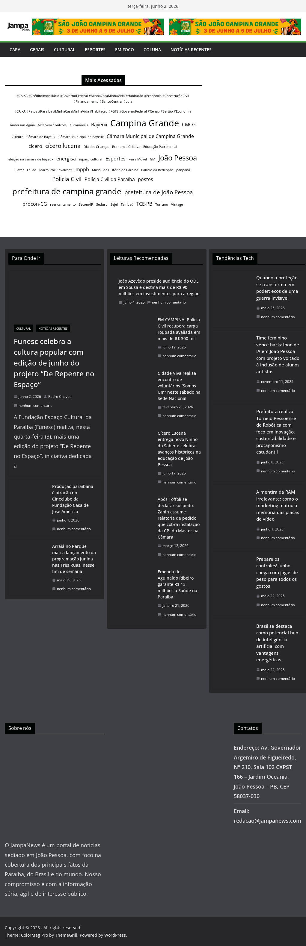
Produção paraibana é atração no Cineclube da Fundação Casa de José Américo (72, 498)
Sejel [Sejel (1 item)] (114, 204)
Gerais (37, 49)
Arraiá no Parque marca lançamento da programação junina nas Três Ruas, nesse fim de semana (74, 558)
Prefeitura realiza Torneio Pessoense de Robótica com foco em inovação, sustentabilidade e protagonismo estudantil (276, 431)
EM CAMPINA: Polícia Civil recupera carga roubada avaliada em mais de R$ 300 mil (179, 329)
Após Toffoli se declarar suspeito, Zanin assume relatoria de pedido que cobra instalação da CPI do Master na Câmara (179, 518)
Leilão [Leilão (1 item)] (31, 170)
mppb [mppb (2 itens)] (82, 169)
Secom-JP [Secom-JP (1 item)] (86, 204)
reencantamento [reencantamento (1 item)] (63, 204)
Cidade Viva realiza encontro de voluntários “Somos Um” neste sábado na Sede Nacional (179, 385)
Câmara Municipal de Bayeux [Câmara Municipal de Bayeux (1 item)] (81, 137)
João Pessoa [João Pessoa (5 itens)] (177, 158)
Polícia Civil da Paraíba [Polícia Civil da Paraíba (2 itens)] (110, 179)
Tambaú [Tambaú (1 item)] (127, 204)
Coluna (152, 49)
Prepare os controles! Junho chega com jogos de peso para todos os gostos (277, 572)
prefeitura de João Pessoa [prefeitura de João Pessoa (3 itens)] (158, 192)
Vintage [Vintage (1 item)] (177, 204)
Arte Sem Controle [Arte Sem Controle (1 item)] (52, 125)
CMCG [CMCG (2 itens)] (189, 124)
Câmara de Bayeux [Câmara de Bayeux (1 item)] (40, 137)
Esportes (95, 49)
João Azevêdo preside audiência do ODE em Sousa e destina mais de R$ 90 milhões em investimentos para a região (159, 287)
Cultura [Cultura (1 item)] (17, 137)
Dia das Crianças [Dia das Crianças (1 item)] (96, 147)
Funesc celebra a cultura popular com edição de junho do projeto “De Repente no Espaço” (54, 362)
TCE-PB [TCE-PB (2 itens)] (144, 204)
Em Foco (124, 49)
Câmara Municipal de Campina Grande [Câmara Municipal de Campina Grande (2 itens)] (150, 136)
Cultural (64, 49)
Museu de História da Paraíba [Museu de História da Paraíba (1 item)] (115, 170)
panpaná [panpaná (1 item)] (183, 170)
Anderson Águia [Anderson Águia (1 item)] (22, 125)
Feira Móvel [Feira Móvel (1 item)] (138, 159)
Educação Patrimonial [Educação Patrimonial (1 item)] (160, 147)
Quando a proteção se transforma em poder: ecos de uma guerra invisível (277, 288)
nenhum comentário (33, 405)
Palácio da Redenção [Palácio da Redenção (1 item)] (157, 170)
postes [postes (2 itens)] (145, 179)
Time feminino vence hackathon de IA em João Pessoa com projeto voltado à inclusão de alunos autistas (277, 355)
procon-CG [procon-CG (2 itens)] (34, 204)
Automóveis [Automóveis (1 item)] (79, 125)
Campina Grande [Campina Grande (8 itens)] (144, 123)
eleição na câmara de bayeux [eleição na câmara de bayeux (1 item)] (30, 159)
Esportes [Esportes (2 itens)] (115, 158)
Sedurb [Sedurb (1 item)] (102, 204)
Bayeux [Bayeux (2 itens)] (99, 124)
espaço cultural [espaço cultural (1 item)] (90, 159)
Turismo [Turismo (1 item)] (161, 204)
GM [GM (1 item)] (152, 159)
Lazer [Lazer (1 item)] (20, 170)
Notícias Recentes (191, 49)
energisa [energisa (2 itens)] (66, 158)
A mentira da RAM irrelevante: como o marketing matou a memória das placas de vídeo (277, 505)
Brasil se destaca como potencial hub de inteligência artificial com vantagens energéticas (277, 643)
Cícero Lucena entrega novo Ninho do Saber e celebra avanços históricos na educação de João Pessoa (179, 448)
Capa (15, 49)
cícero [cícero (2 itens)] (35, 146)
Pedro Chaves (59, 396)
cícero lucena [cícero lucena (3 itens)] (63, 146)
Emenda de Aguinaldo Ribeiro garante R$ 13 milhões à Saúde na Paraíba (177, 584)
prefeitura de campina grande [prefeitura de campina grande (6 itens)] (66, 191)
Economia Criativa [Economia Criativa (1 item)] (126, 147)
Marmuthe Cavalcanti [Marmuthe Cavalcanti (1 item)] (56, 170)
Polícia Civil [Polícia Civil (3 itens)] (67, 179)
